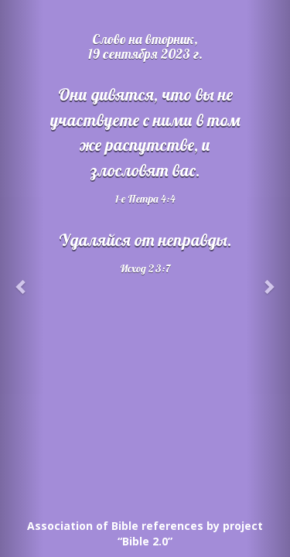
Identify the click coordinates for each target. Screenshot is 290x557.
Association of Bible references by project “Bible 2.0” (145, 533)
